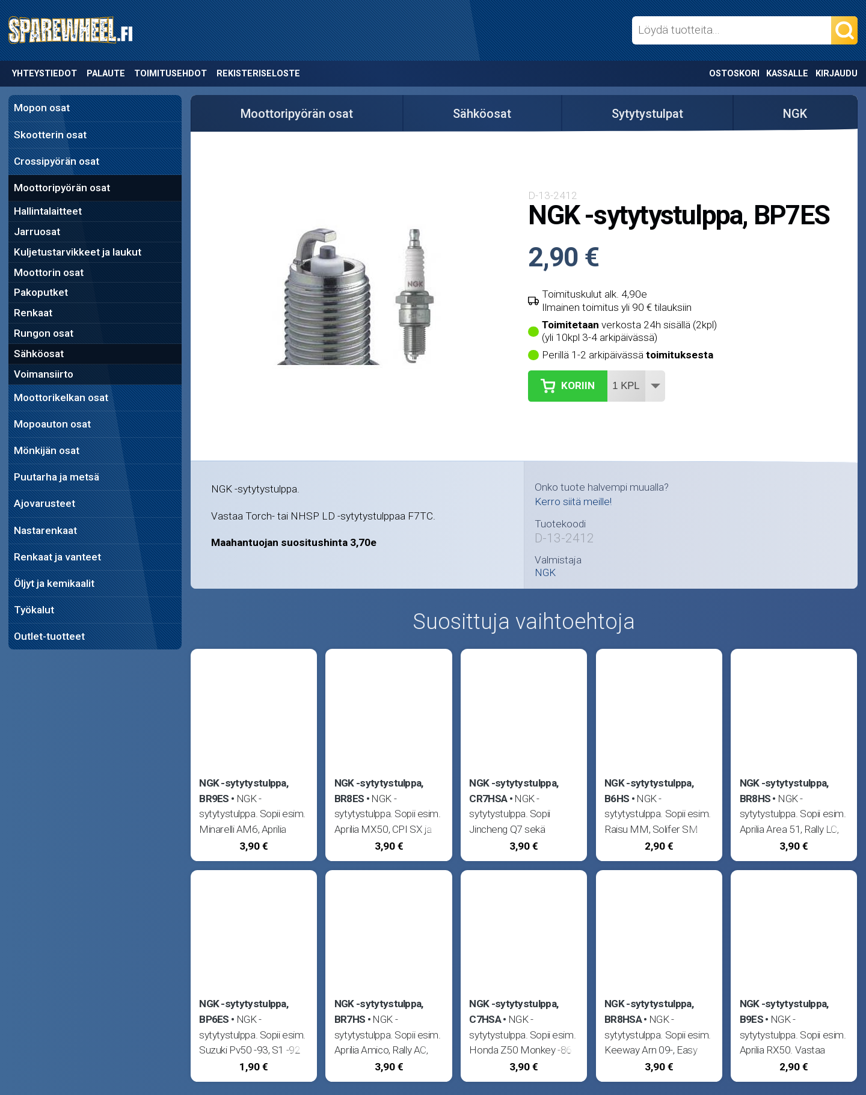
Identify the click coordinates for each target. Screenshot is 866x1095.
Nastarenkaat (45, 530)
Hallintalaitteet (48, 211)
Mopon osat (42, 108)
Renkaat (33, 313)
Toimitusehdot (170, 74)
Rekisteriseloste (258, 74)
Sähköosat (39, 354)
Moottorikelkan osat (61, 397)
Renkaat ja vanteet (57, 557)
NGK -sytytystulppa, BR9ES (243, 791)
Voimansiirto (43, 374)
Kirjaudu (836, 74)
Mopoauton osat (52, 424)
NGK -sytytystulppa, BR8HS (784, 791)
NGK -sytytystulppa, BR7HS (378, 1011)
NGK (795, 113)
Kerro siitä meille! (573, 501)
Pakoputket (41, 292)
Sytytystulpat (647, 113)
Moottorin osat (49, 272)
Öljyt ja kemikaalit (54, 583)
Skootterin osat (50, 135)
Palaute (106, 74)
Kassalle (787, 74)
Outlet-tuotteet (49, 636)
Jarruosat (37, 231)
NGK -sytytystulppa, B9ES (784, 1011)
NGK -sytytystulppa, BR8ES (378, 791)
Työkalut (34, 610)
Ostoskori (734, 74)
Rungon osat (43, 333)
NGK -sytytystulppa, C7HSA (513, 1011)
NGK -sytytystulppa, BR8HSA (648, 1011)
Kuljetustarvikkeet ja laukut (77, 252)
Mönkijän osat (46, 450)
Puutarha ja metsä (56, 477)
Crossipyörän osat (56, 161)
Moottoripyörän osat (62, 188)
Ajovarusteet (44, 503)
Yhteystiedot (44, 74)
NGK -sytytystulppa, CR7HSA (513, 791)
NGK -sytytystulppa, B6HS (648, 791)
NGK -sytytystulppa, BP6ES (243, 1011)
